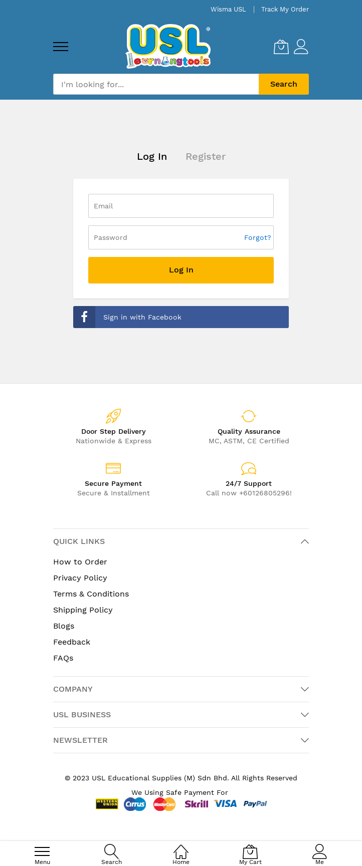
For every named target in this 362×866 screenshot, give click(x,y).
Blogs (63, 626)
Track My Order (285, 9)
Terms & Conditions (91, 594)
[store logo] (168, 46)
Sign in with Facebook (127, 317)
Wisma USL (228, 9)
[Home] (181, 846)
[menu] (60, 46)
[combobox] (156, 84)
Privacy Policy (80, 578)
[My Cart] (281, 46)
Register (206, 156)
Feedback (71, 642)
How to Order (80, 561)
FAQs (63, 658)
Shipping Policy (83, 610)
